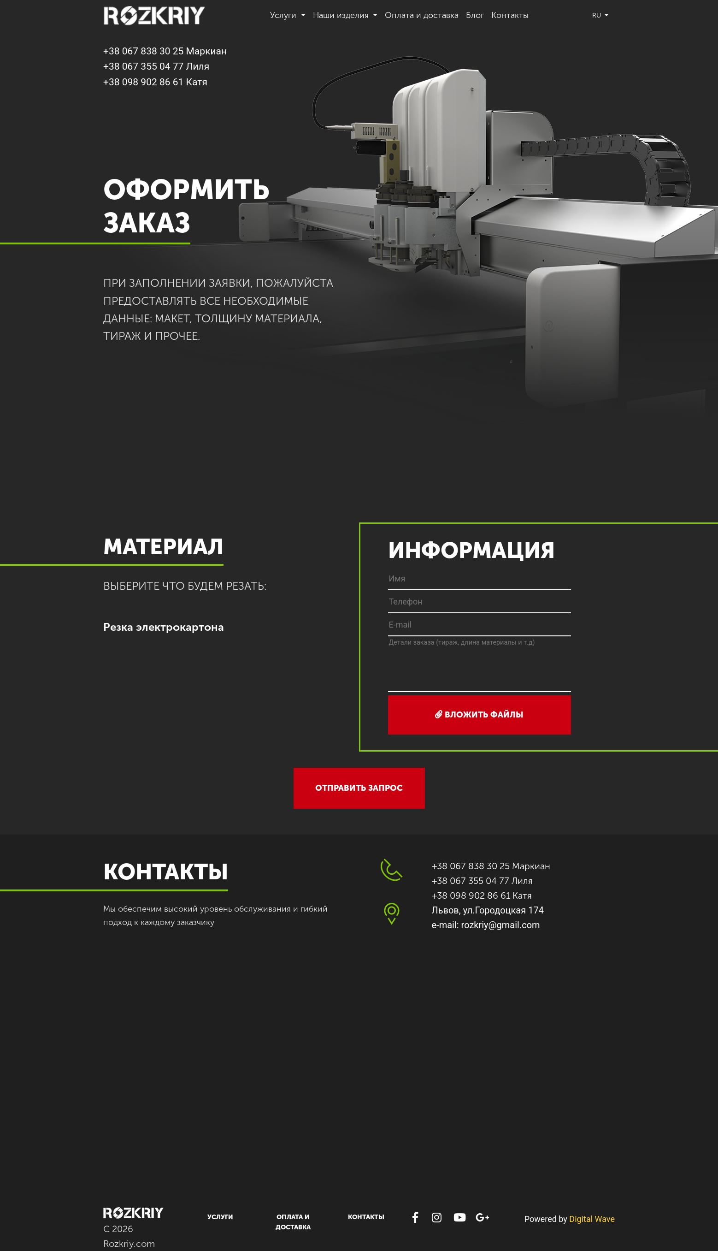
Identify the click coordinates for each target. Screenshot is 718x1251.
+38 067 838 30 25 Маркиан (165, 51)
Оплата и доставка (422, 15)
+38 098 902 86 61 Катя (155, 82)
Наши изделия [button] (342, 15)
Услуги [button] (284, 15)
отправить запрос (359, 788)
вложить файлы (479, 715)
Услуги (220, 1217)
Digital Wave (592, 1219)
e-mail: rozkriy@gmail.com (486, 925)
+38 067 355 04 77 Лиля (156, 66)
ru (597, 15)
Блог (475, 15)
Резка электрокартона (163, 627)
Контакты (510, 15)
